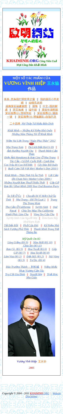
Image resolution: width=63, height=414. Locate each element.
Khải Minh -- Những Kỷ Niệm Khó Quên (30, 130)
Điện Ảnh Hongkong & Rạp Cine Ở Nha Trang (30, 157)
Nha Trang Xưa (14, 147)
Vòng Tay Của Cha (44, 214)
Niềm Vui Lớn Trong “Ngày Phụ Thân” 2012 (31, 140)
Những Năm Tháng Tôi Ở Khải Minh (32, 134)
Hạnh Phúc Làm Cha (17, 214)
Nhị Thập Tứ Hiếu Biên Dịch (31, 123)
